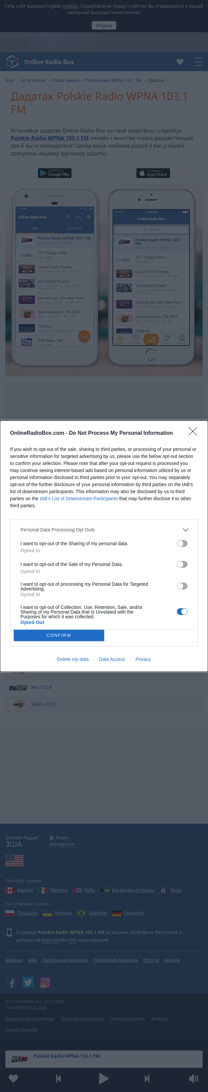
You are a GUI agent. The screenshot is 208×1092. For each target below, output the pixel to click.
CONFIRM (58, 635)
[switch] (182, 543)
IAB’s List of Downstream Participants (79, 498)
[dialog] (104, 546)
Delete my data (73, 659)
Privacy (143, 659)
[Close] (195, 433)
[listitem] (104, 529)
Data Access (112, 659)
